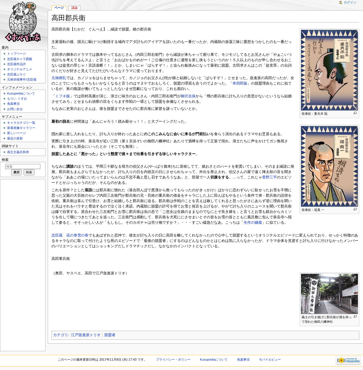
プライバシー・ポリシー (173, 359)
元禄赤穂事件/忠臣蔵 (21, 79)
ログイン (350, 2)
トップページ (16, 53)
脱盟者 (109, 335)
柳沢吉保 (188, 96)
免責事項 (13, 103)
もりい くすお (17, 98)
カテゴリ (60, 335)
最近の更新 (15, 138)
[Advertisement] (22, 264)
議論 (74, 7)
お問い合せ (15, 109)
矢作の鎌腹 (253, 223)
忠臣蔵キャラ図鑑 (19, 59)
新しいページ (16, 133)
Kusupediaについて (21, 93)
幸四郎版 (240, 83)
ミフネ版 (62, 96)
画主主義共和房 (18, 152)
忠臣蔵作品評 (16, 64)
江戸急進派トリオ (86, 335)
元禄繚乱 (58, 78)
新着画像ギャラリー (21, 128)
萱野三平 (269, 177)
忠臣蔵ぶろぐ (16, 74)
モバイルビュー (270, 359)
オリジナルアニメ (19, 69)
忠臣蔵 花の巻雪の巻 (69, 235)
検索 (5, 159)
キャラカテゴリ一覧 (21, 122)
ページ (59, 7)
